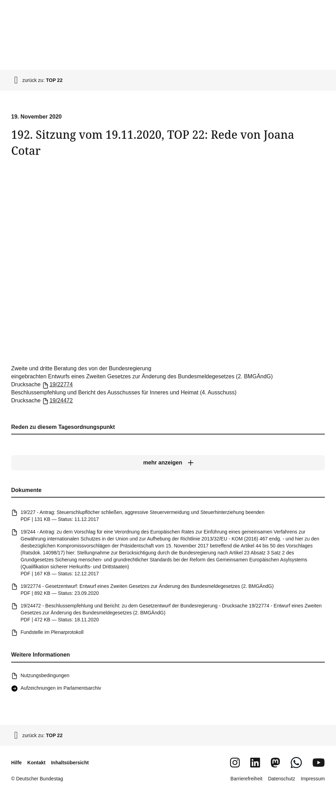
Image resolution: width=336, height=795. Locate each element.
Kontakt (36, 762)
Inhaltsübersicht (70, 762)
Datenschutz (281, 778)
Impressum (313, 778)
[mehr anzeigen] (168, 462)
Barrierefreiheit (246, 778)
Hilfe (16, 762)
